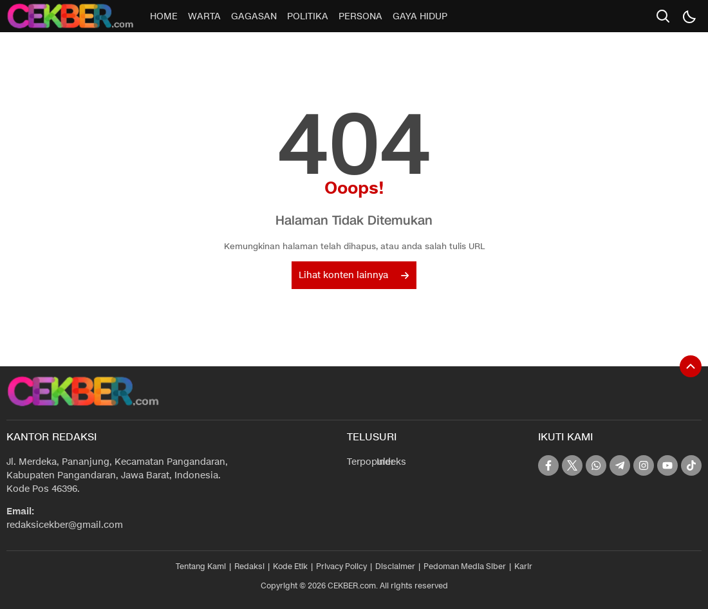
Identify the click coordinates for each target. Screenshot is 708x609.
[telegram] (620, 465)
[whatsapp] (596, 465)
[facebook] (548, 465)
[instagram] (643, 465)
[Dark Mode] (689, 16)
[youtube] (667, 465)
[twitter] (572, 465)
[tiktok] (691, 465)
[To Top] (691, 366)
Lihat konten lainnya (354, 275)
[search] (663, 16)
